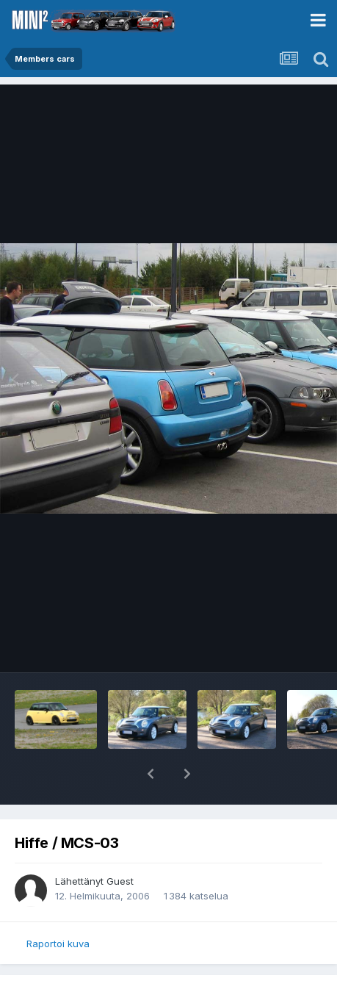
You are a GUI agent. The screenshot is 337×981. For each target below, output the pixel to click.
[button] (150, 774)
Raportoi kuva (58, 943)
